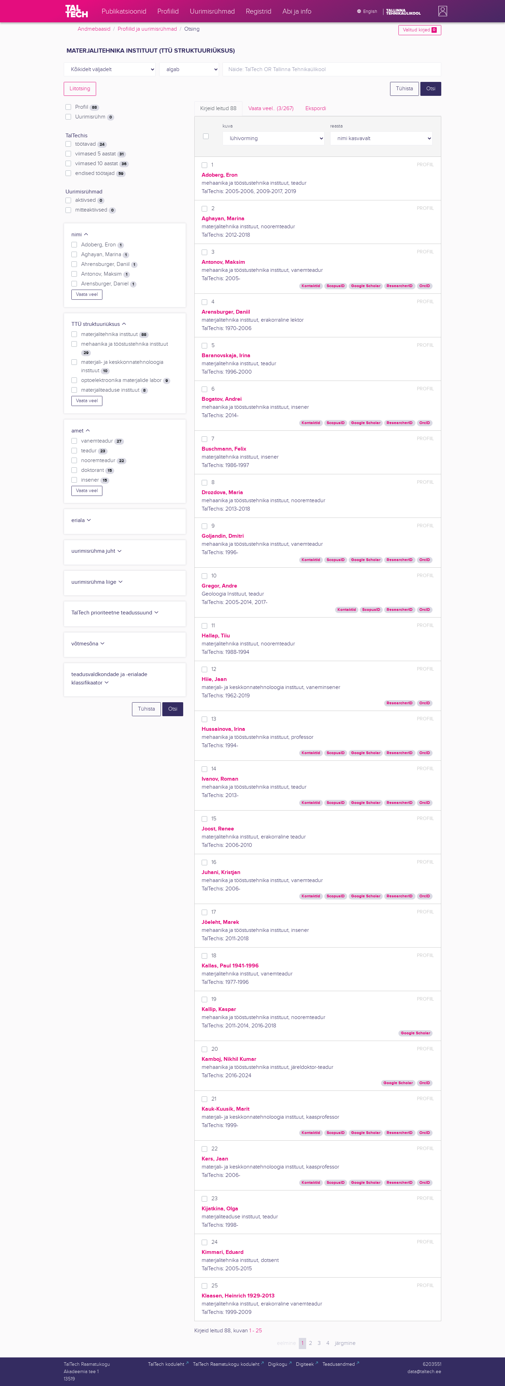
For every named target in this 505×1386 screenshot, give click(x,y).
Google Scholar (365, 286)
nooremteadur (103, 460)
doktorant (97, 470)
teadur (94, 450)
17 (213, 912)
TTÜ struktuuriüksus (99, 324)
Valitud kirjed (420, 30)
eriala (81, 520)
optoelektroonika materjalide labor (125, 380)
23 (214, 1198)
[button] (441, 11)
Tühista (404, 88)
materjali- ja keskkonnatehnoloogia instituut (122, 366)
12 (213, 669)
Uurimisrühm (94, 117)
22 (214, 1149)
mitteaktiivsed (95, 210)
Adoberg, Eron (102, 245)
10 (214, 576)
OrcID (424, 286)
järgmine (345, 1343)
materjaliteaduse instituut (114, 390)
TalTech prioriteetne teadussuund (115, 613)
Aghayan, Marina (105, 254)
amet (81, 431)
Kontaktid (311, 286)
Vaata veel (87, 294)
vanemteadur (102, 441)
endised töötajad (100, 173)
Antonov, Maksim (105, 274)
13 (213, 719)
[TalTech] (76, 11)
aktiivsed (89, 200)
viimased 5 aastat (100, 154)
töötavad (91, 144)
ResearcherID (400, 286)
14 (213, 769)
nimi (80, 234)
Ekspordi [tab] (315, 108)
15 (213, 818)
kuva (228, 126)
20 (214, 1049)
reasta (336, 126)
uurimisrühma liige (97, 582)
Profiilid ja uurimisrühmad (147, 29)
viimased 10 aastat (102, 163)
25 (214, 1285)
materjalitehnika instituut (115, 334)
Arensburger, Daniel (109, 284)
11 (213, 625)
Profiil (87, 107)
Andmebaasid (94, 29)
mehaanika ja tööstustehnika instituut (124, 348)
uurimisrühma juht (96, 551)
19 (213, 999)
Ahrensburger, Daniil (109, 264)
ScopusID (336, 286)
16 (213, 862)
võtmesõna (88, 644)
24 (214, 1242)
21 (213, 1099)
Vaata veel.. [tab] (271, 108)
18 (213, 955)
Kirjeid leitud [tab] (218, 108)
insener (95, 480)
